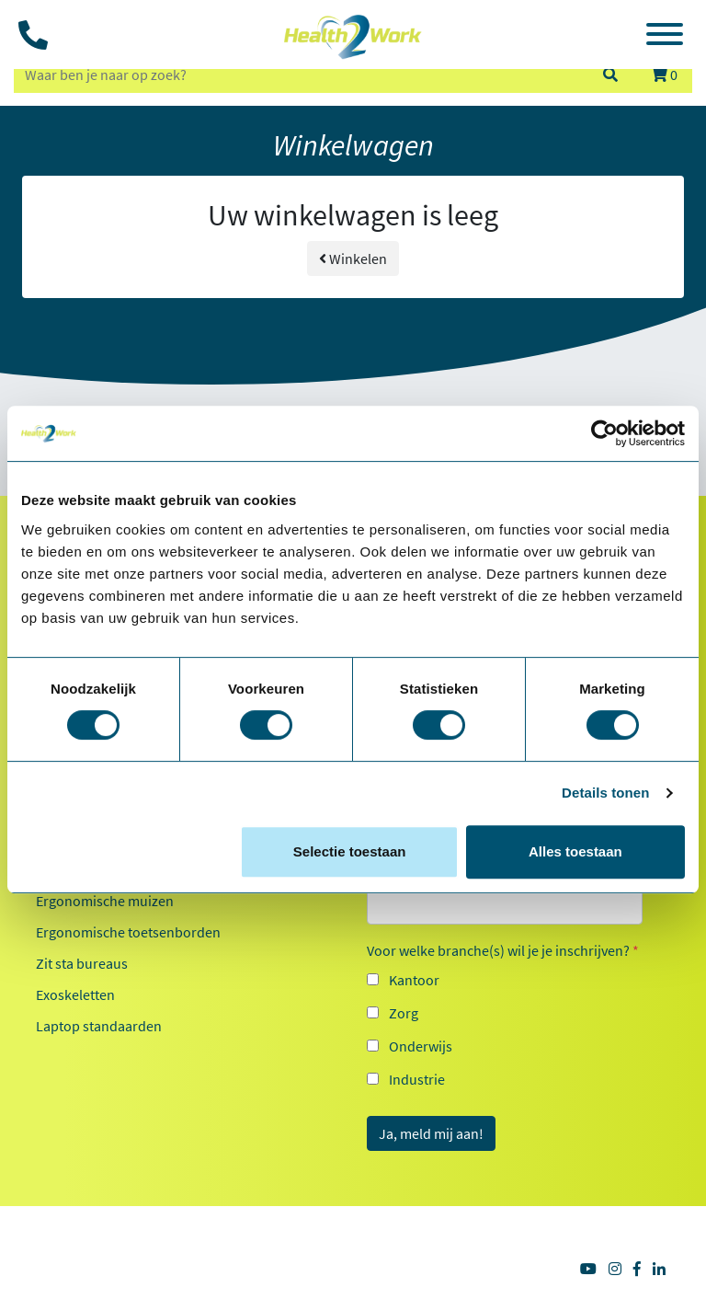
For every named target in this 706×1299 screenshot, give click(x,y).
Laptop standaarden (99, 1026)
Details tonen (605, 792)
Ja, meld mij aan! (431, 1133)
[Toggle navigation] (664, 37)
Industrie (417, 1079)
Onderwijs (420, 1046)
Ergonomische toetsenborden (128, 932)
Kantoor (414, 980)
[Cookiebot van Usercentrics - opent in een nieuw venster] (604, 433)
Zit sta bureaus (82, 963)
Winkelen (353, 258)
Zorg (403, 1013)
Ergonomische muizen (105, 900)
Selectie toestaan (349, 851)
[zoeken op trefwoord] (300, 74)
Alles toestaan (575, 851)
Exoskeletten (75, 994)
